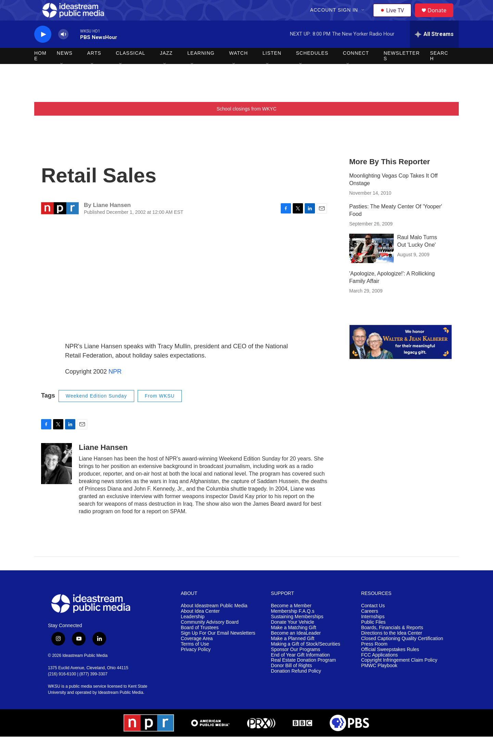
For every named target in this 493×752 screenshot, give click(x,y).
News (65, 68)
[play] (42, 50)
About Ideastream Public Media (214, 621)
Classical (130, 68)
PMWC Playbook (379, 681)
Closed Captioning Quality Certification (402, 654)
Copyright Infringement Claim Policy (399, 675)
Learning (201, 68)
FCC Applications (379, 670)
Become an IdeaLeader (296, 648)
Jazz (166, 68)
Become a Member (291, 621)
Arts (94, 68)
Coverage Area (197, 654)
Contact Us (373, 621)
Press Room (374, 659)
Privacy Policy (196, 664)
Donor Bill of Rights (291, 681)
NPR (115, 387)
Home (40, 71)
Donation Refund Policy (296, 686)
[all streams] (434, 49)
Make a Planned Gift (292, 654)
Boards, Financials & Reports (392, 643)
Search (439, 71)
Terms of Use (195, 659)
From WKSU (160, 411)
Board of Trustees (200, 643)
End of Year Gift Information (300, 670)
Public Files (373, 637)
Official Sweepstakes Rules (390, 664)
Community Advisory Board (210, 637)
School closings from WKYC (246, 124)
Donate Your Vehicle (292, 637)
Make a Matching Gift (293, 643)
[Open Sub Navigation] (364, 18)
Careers (369, 626)
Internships (372, 632)
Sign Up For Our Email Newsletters (218, 648)
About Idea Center (200, 626)
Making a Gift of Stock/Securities (305, 659)
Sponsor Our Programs (295, 664)
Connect (356, 68)
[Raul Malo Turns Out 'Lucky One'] (371, 263)
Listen (272, 68)
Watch (238, 68)
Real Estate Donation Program (303, 675)
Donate (441, 18)
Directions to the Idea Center (391, 648)
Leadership (192, 632)
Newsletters (401, 71)
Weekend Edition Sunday (96, 411)
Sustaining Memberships (297, 632)
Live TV (394, 18)
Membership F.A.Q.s (292, 626)
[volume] (63, 49)
